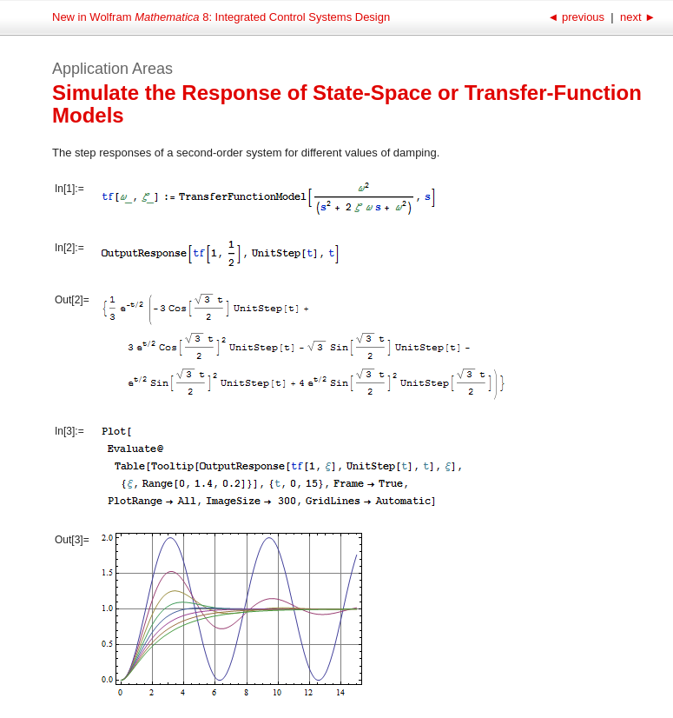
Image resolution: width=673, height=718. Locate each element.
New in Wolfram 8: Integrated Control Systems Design (221, 16)
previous (577, 16)
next (636, 16)
